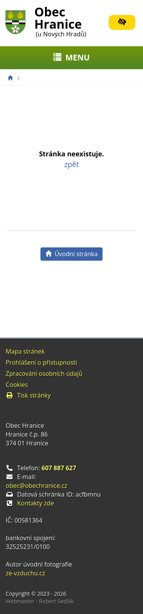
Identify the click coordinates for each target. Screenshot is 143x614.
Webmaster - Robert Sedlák (40, 601)
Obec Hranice (60, 20)
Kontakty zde (35, 503)
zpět (71, 164)
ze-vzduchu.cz (25, 573)
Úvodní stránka (71, 254)
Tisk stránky (28, 395)
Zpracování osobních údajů (44, 373)
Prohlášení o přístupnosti (41, 362)
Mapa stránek (25, 351)
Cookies (17, 384)
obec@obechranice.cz (36, 485)
